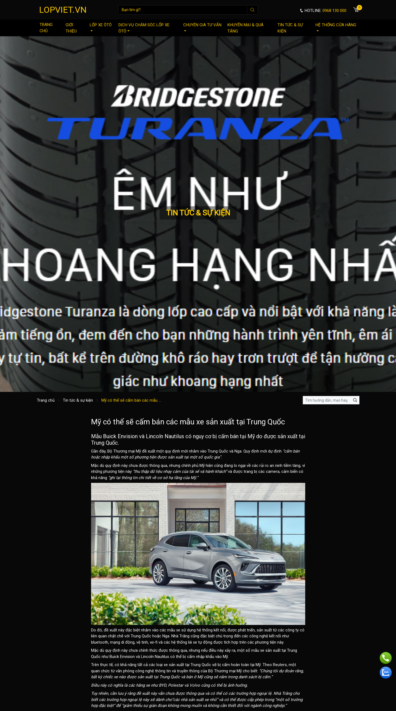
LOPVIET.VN (63, 10)
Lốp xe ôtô (101, 26)
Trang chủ (46, 27)
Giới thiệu (71, 28)
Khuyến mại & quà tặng (245, 28)
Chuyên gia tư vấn (202, 26)
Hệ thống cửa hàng (335, 26)
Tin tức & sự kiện (290, 28)
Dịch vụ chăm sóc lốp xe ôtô (143, 28)
